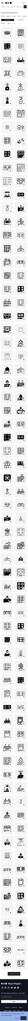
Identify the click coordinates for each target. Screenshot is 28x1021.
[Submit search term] (25, 6)
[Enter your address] (14, 996)
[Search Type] (3, 6)
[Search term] (15, 6)
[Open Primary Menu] (2, 3)
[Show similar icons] (10, 35)
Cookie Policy (16, 1013)
